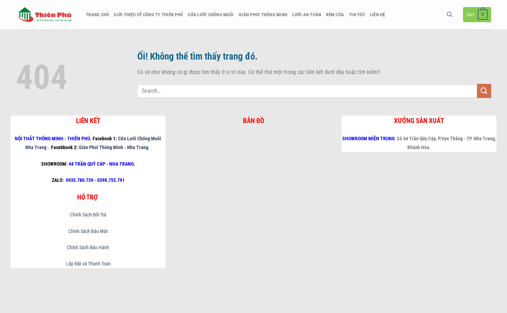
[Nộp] (484, 91)
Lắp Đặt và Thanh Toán (88, 264)
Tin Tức (357, 14)
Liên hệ (377, 14)
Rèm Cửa (335, 14)
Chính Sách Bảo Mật (88, 231)
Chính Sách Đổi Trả (88, 215)
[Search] (449, 14)
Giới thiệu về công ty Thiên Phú (148, 14)
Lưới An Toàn (306, 14)
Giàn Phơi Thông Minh (263, 14)
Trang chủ (97, 14)
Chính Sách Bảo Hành (88, 248)
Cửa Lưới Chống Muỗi (211, 14)
